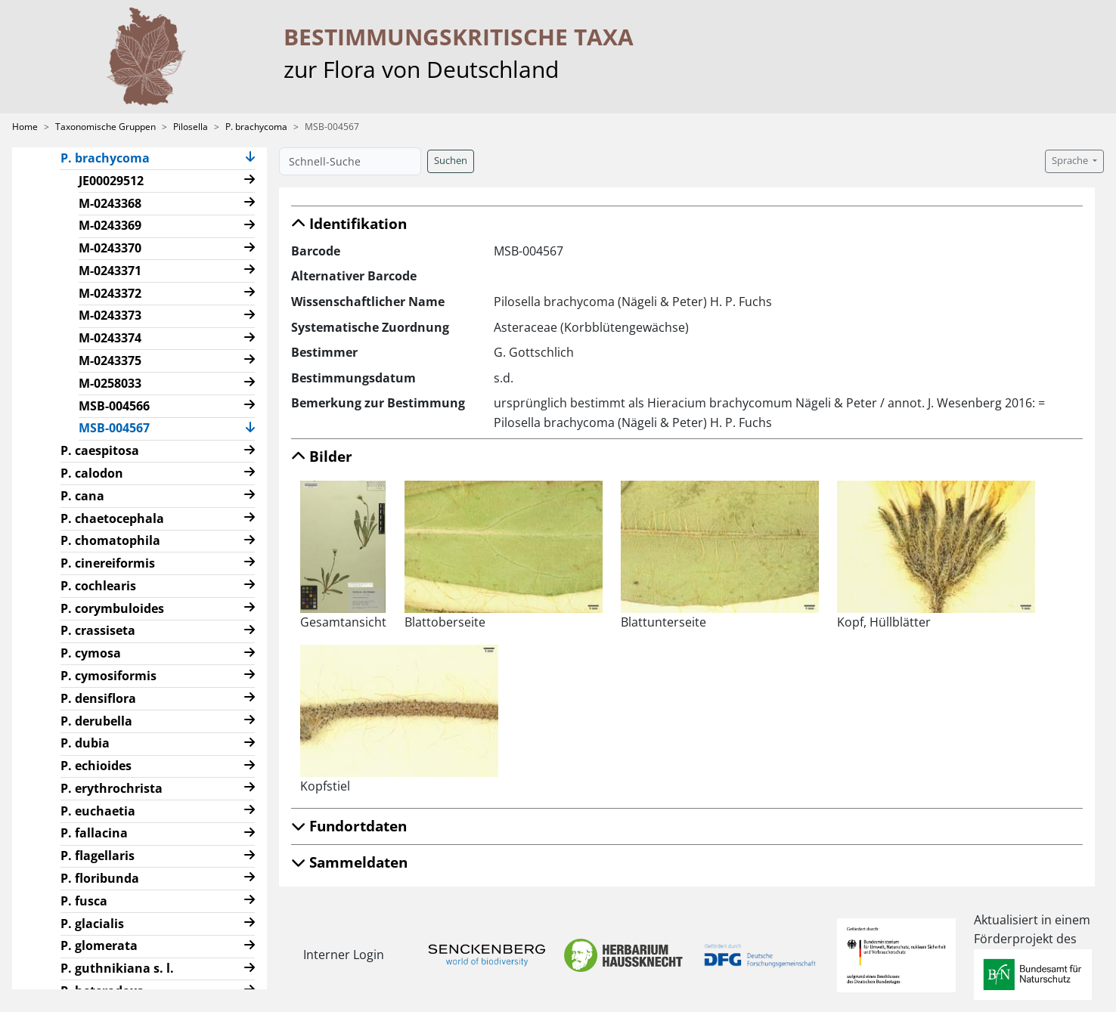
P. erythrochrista (111, 788)
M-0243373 (110, 315)
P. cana (82, 495)
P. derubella (96, 721)
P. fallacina (94, 833)
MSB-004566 (114, 406)
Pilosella (190, 126)
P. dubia (85, 743)
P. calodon (91, 473)
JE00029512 (111, 180)
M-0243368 (110, 203)
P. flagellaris (97, 855)
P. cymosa (90, 653)
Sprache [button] (1071, 160)
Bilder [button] (321, 456)
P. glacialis (92, 923)
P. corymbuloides (112, 608)
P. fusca (83, 901)
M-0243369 (110, 225)
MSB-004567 (120, 427)
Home (25, 126)
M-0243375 (110, 360)
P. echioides (96, 765)
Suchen (450, 160)
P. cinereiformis (107, 563)
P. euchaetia (97, 811)
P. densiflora (98, 698)
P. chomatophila (110, 540)
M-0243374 (110, 338)
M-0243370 (110, 248)
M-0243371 (110, 270)
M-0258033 (110, 383)
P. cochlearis (98, 585)
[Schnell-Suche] (350, 161)
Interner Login (343, 954)
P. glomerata (99, 945)
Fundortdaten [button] (349, 825)
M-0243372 (110, 293)
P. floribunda (99, 878)
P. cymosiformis (108, 675)
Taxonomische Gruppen (105, 126)
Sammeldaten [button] (349, 862)
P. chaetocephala (112, 518)
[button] (250, 158)
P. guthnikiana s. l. (117, 968)
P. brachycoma (256, 126)
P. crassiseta (97, 630)
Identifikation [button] (349, 223)
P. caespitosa (99, 450)
